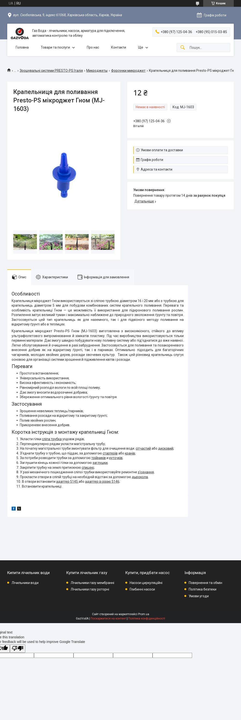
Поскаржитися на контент (108, 618)
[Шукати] (182, 47)
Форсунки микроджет (128, 70)
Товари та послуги (55, 47)
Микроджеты (96, 70)
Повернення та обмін (205, 583)
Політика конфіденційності (146, 618)
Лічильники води (25, 583)
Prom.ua (143, 614)
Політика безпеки (202, 589)
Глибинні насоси (142, 589)
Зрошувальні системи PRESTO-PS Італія (51, 70)
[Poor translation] (17, 648)
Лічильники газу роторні (90, 589)
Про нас (93, 47)
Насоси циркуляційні (146, 583)
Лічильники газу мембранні (92, 583)
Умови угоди (199, 596)
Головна (22, 47)
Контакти (118, 47)
